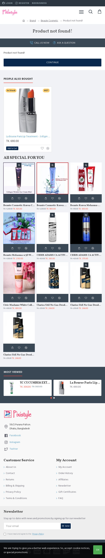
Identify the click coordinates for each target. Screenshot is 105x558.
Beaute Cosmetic (49, 20)
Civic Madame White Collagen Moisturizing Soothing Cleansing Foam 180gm (19, 305)
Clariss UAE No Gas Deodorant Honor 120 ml (86, 305)
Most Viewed (13, 372)
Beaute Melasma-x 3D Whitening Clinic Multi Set (19, 255)
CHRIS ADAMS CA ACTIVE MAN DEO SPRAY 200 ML (86, 255)
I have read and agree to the (24, 534)
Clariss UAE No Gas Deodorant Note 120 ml (19, 355)
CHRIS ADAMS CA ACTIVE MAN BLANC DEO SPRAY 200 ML (52, 255)
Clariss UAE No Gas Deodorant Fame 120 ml (52, 305)
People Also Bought (18, 79)
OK (98, 549)
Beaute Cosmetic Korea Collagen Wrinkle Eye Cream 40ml (19, 205)
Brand (33, 20)
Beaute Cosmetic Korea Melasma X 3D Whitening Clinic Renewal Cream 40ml (52, 205)
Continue (52, 62)
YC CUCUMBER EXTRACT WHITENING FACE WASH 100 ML (35, 383)
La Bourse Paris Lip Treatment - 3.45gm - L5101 (28, 136)
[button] (51, 398)
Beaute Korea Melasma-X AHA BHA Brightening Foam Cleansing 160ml (86, 205)
